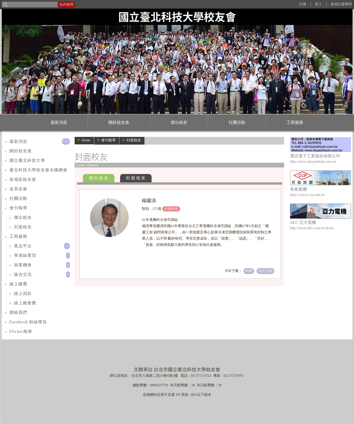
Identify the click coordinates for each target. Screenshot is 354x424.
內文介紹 (265, 271)
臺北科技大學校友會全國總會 (38, 170)
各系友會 (18, 189)
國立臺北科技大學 (27, 160)
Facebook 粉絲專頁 (28, 322)
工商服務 (295, 122)
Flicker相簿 (21, 331)
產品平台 (23, 246)
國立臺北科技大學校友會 (177, 17)
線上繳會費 (25, 303)
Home (85, 140)
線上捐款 (23, 293)
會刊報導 (108, 140)
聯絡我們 (18, 312)
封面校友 (134, 140)
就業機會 (23, 265)
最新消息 (59, 122)
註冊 (302, 4)
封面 (248, 271)
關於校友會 (118, 122)
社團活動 (237, 122)
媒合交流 (23, 274)
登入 (318, 4)
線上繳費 (18, 284)
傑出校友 (179, 122)
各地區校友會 (23, 179)
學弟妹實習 (25, 255)
